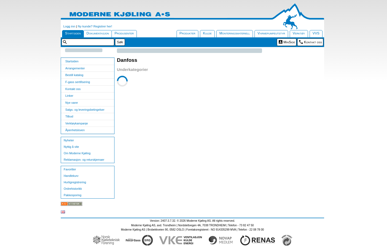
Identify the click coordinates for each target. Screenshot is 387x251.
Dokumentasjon (98, 33)
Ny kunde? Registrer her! (95, 26)
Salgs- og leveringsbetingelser (85, 109)
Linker (69, 95)
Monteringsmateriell (234, 33)
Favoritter (70, 169)
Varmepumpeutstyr (271, 33)
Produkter (187, 33)
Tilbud (69, 116)
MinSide (289, 42)
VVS (316, 33)
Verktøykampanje (76, 123)
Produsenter (124, 33)
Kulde (207, 33)
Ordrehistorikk (73, 188)
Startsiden (73, 33)
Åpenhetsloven (75, 130)
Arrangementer (75, 68)
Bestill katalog (74, 75)
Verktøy (299, 33)
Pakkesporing (72, 195)
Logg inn (69, 26)
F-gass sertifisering (77, 82)
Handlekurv (71, 175)
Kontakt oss (313, 42)
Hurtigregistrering (75, 182)
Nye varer (71, 102)
